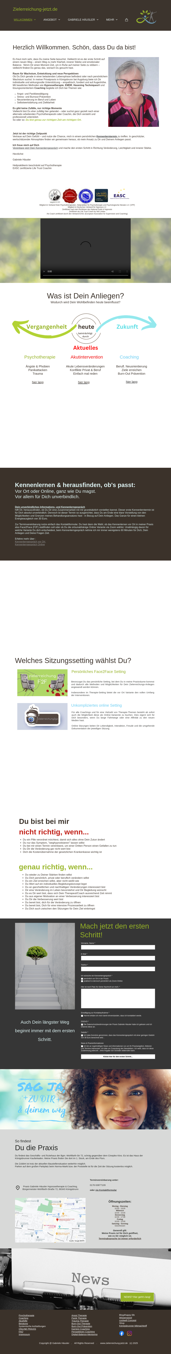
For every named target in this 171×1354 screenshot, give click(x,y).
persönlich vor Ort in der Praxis (96, 979)
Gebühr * (84, 1032)
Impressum (24, 1334)
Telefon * (84, 965)
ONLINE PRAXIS (27, 1329)
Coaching (23, 1318)
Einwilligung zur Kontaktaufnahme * (95, 1013)
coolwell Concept (127, 1320)
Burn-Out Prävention (82, 1326)
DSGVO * (85, 1021)
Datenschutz (25, 1337)
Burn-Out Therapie (81, 1323)
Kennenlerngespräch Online (30, 544)
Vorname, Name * (88, 943)
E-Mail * (84, 954)
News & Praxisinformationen (92, 1043)
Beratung (23, 1323)
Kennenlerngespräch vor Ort (30, 541)
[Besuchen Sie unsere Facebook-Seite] (121, 1333)
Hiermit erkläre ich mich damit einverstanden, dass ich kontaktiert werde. (113, 1016)
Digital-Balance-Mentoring (85, 1334)
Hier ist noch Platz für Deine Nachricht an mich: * (100, 987)
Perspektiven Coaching (83, 1331)
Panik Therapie (79, 1318)
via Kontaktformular (106, 1190)
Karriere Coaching (81, 1329)
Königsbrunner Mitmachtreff (133, 1325)
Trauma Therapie (80, 1321)
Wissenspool (125, 1317)
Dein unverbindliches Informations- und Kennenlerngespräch (50, 507)
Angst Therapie (79, 1315)
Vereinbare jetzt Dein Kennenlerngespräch (35, 148)
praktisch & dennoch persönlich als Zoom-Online (103, 981)
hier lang (131, 381)
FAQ (21, 1331)
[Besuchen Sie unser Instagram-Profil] (129, 1333)
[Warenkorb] (126, 20)
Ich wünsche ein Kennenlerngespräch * (96, 976)
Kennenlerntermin (107, 136)
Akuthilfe (23, 1321)
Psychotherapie (26, 1315)
